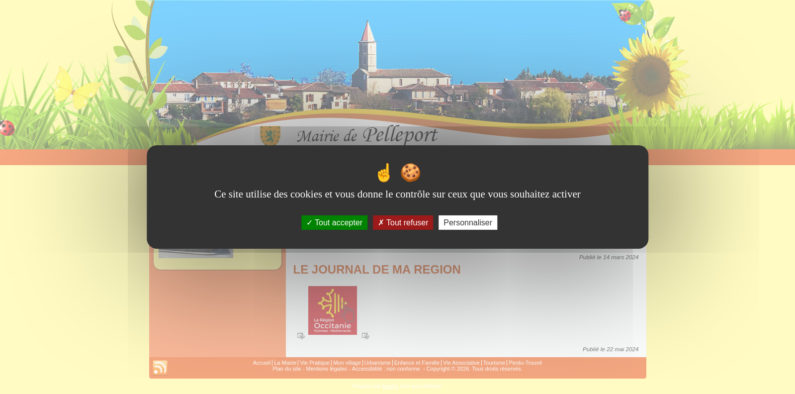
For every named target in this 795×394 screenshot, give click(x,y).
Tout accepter (334, 222)
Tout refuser (403, 222)
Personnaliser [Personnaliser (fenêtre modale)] (467, 222)
